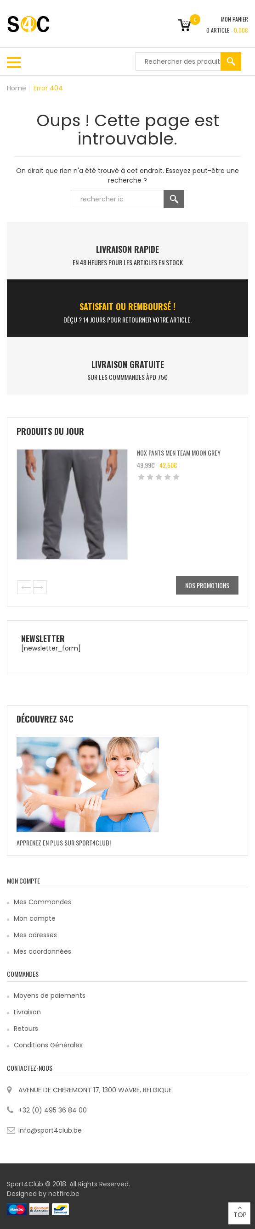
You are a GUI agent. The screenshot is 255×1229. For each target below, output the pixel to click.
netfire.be (63, 1193)
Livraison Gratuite (127, 364)
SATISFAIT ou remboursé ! (127, 306)
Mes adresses (35, 935)
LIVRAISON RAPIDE (127, 249)
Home (16, 88)
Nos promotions (207, 585)
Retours (26, 1028)
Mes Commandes (42, 901)
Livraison (27, 1012)
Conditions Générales (48, 1045)
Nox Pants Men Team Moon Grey (179, 452)
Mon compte (35, 918)
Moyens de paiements (49, 995)
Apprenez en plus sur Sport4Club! (64, 842)
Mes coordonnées (42, 951)
